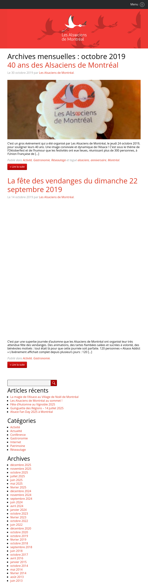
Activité (27, 160)
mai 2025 (16, 484)
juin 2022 (16, 525)
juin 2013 (16, 581)
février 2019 (18, 540)
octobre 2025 (19, 472)
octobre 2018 (19, 543)
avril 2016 (16, 558)
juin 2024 (16, 502)
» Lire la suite (17, 166)
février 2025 (18, 487)
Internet (15, 442)
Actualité (16, 431)
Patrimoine (17, 446)
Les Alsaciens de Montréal (56, 73)
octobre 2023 (19, 513)
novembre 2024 (20, 495)
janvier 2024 (18, 510)
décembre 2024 (20, 491)
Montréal (113, 160)
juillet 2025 (17, 476)
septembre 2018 (21, 547)
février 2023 (18, 517)
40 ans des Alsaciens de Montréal (62, 65)
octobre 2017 (19, 555)
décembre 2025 (20, 465)
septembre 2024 (21, 499)
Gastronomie (41, 160)
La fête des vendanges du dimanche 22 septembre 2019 (72, 185)
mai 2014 (16, 569)
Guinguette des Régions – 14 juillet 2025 (37, 408)
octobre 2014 (19, 566)
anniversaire (98, 160)
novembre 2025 (20, 469)
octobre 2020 (19, 532)
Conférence (18, 435)
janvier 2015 (18, 562)
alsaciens (83, 160)
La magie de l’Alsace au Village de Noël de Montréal (44, 397)
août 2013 (17, 577)
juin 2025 (16, 480)
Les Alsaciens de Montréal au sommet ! (36, 401)
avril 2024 (16, 506)
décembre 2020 (20, 528)
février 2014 (18, 573)
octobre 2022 (19, 521)
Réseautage (58, 160)
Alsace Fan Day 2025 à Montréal (31, 412)
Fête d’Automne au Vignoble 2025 (32, 404)
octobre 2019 (19, 536)
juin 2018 (16, 551)
